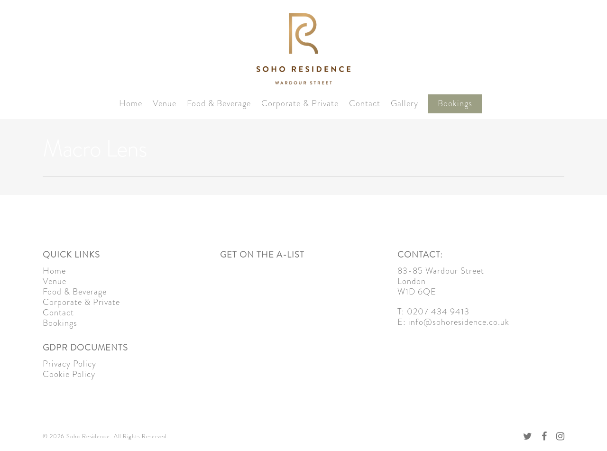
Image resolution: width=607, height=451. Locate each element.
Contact (364, 104)
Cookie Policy (69, 374)
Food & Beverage (219, 104)
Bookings (455, 104)
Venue (164, 104)
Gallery (404, 104)
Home (130, 104)
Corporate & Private (300, 104)
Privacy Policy (69, 364)
